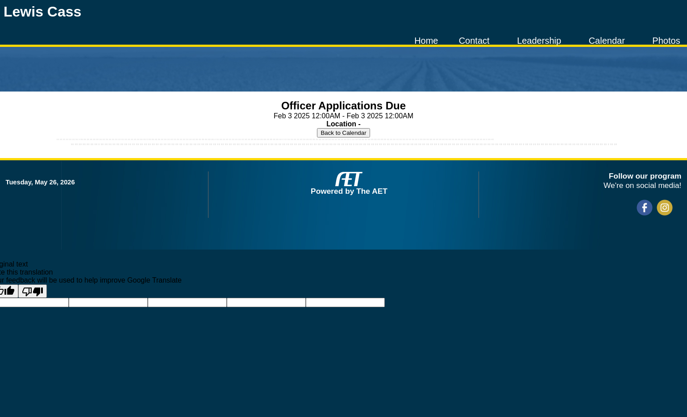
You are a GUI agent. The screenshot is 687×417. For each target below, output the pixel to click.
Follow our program (645, 175)
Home (426, 41)
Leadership (539, 41)
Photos (666, 41)
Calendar (607, 41)
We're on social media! (642, 185)
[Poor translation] (32, 291)
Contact (474, 41)
